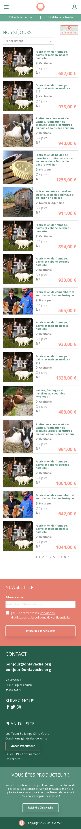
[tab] (69, 30)
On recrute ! (13, 759)
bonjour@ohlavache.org (28, 664)
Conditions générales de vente (26, 738)
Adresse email (14, 597)
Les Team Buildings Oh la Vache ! (27, 734)
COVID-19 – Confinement (22, 754)
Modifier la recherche (60, 17)
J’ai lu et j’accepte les (41, 615)
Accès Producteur (23, 746)
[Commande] (28, 41)
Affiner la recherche (20, 17)
